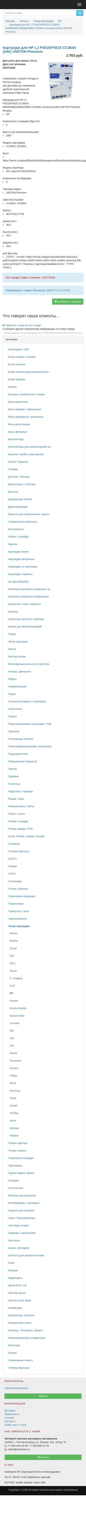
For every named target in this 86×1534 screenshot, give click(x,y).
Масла (12, 649)
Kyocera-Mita (16, 1015)
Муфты (12, 679)
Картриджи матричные (21, 559)
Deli (11, 955)
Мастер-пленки (17, 656)
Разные (13, 1135)
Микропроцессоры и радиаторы (26, 1337)
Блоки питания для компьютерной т (29, 371)
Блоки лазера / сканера (21, 356)
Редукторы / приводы (20, 791)
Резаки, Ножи (16, 798)
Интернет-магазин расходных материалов (53, 1489)
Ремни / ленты (16, 813)
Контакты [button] (43, 1457)
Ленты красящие (18, 641)
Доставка (9, 1410)
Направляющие (17, 686)
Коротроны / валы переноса (24, 604)
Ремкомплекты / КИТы (21, 806)
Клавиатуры (15, 1307)
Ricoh (12, 1083)
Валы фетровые (17, 431)
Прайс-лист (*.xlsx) (15, 1424)
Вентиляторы (16, 439)
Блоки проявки (16, 379)
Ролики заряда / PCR (20, 828)
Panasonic (14, 1060)
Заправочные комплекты (22, 521)
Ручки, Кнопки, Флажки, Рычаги (26, 836)
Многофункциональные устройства (28, 664)
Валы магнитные (18, 401)
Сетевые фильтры (19, 851)
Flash (11, 1262)
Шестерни (14, 1240)
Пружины (13, 776)
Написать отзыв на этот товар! (23, 325)
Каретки (12, 544)
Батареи (13, 1270)
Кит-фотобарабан (18, 581)
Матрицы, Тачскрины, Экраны (25, 1330)
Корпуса (13, 611)
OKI (11, 1045)
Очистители (15, 709)
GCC (11, 985)
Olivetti (12, 1053)
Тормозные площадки (21, 1158)
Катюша (13, 1128)
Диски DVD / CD (17, 1285)
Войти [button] (43, 1396)
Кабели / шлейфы (18, 536)
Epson (12, 970)
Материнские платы (19, 1322)
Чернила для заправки (21, 1210)
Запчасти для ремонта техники (26, 1255)
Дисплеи (13, 491)
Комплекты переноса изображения (28, 596)
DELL (12, 963)
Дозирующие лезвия (20, 499)
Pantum (13, 1068)
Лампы (12, 634)
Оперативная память (20, 1360)
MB (10, 1030)
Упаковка (13, 1180)
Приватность (11, 1414)
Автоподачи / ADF (18, 349)
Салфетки (14, 843)
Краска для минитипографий (25, 626)
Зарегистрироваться (16, 1388)
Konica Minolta (17, 1008)
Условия (9, 1417)
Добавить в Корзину (67, 301)
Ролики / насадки (18, 821)
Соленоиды (15, 881)
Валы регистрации (19, 424)
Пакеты (12, 716)
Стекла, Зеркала (18, 888)
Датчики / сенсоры (19, 476)
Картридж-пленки (18, 551)
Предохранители (18, 753)
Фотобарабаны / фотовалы (24, 1203)
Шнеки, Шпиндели (18, 1247)
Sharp (12, 1098)
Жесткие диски (17, 1292)
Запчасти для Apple (19, 1300)
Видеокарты (15, 1277)
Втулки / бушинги (18, 461)
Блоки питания (16, 364)
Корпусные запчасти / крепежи (26, 619)
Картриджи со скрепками (22, 566)
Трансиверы (15, 1165)
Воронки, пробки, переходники (26, 454)
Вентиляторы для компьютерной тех (29, 446)
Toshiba (13, 1113)
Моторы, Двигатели (19, 671)
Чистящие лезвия (18, 1225)
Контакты (9, 1421)
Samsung (14, 1090)
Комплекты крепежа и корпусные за (29, 589)
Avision (13, 933)
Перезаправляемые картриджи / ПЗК (29, 724)
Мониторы (14, 1345)
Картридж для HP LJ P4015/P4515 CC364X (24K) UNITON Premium (54, 333)
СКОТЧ (12, 858)
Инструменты (16, 529)
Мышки (12, 1352)
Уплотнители (15, 1188)
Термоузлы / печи (18, 911)
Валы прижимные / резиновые (26, 416)
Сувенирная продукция (21, 896)
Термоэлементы (17, 918)
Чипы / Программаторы (21, 1218)
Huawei (13, 1000)
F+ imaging (15, 978)
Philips (12, 1075)
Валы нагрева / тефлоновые (24, 409)
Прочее (12, 768)
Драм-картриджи (18, 506)
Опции (12, 694)
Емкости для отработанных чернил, (29, 514)
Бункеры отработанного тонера (26, 394)
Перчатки (13, 731)
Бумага (12, 386)
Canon (12, 948)
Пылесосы (14, 783)
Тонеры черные (17, 1150)
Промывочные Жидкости (22, 761)
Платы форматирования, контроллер (29, 746)
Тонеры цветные (17, 1143)
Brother (13, 940)
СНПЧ (11, 873)
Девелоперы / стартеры (22, 484)
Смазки (12, 866)
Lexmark (13, 1023)
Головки (13, 469)
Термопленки (16, 903)
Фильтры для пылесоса (21, 1195)
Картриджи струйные (20, 574)
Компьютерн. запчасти (21, 1315)
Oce (11, 1038)
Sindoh (12, 1105)
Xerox (12, 1120)
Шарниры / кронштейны (22, 1233)
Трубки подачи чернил (21, 1173)
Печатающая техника (20, 738)
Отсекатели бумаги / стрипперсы (27, 701)
